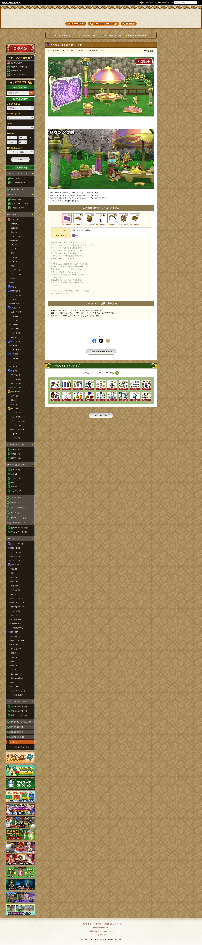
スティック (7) (16, 236)
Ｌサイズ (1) (15, 560)
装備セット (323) (17, 199)
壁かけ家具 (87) (16, 619)
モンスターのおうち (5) (19, 691)
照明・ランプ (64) (17, 640)
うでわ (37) (15, 358)
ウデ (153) (14, 354)
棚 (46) (13, 573)
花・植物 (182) (16, 636)
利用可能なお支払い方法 (137, 35)
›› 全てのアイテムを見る (20, 747)
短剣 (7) (14, 232)
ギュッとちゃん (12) (18, 421)
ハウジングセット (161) (19, 203)
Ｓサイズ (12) (16, 552)
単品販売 (67, 224)
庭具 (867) (14, 632)
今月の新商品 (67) (17, 63)
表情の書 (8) (14, 513)
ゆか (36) (14, 665)
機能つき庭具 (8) (17, 678)
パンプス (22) (16, 383)
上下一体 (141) (16, 312)
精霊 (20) (14, 482)
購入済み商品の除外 (14, 148)
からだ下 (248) (16, 341)
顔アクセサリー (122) (19, 392)
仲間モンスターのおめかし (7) (20, 722)
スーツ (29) (15, 320)
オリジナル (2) (16, 491)
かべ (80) (14, 670)
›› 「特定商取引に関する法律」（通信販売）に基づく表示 (101, 924)
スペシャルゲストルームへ (20, 38)
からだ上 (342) (16, 308)
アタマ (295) (15, 291)
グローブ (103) (16, 362)
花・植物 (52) (16, 623)
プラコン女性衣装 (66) (19, 711)
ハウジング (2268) (13, 539)
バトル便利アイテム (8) (19, 178)
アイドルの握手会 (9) (18, 74)
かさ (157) (14, 408)
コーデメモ (189, 18)
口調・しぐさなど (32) (19, 715)
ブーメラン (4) (16, 274)
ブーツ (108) (15, 375)
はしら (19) (15, 674)
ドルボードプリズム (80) (15, 444)
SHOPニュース (189, 23)
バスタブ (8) (15, 590)
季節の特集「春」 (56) (18, 71)
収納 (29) (14, 569)
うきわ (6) (14, 434)
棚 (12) (13, 653)
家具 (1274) (15, 565)
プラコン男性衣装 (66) (19, 707)
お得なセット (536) (13, 194)
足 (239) (14, 371)
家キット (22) (16, 548)
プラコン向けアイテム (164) (16, 702)
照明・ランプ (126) (18, 602)
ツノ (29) (14, 299)
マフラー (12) (16, 425)
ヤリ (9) (14, 245)
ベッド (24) (15, 577)
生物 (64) (14, 486)
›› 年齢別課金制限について (101, 928)
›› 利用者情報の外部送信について (100, 931)
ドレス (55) (15, 316)
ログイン (20, 48)
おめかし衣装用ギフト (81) (16, 523)
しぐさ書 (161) (15, 497)
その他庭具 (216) (17, 695)
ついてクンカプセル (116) (16, 465)
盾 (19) (13, 287)
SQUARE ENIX (11, 3)
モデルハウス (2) (17, 544)
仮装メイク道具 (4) (17, 189)
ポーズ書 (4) (14, 502)
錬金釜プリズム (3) (17, 732)
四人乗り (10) (16, 458)
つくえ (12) (15, 657)
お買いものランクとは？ (113, 35)
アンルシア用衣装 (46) (19, 532)
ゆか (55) (14, 594)
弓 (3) (13, 278)
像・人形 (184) (16, 649)
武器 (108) (14, 219)
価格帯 (9, 124)
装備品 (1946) (11, 214)
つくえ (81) (15, 581)
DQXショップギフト (17, 742)
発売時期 (10, 134)
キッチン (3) (15, 611)
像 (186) (14, 615)
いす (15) (14, 661)
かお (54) (14, 404)
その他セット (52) (17, 208)
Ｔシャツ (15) (16, 333)
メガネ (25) (15, 396)
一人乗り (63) (16, 450)
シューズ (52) (16, 379)
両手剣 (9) (14, 228)
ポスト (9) (14, 686)
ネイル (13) (15, 366)
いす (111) (14, 586)
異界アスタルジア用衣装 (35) (21, 528)
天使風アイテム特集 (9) (19, 67)
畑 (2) (13, 682)
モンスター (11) (16, 478)
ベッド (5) (14, 644)
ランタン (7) (15, 438)
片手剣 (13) (15, 224)
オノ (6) (14, 249)
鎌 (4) (13, 282)
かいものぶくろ (189, 13)
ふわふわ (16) (16, 413)
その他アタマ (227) (18, 303)
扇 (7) (13, 266)
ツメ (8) (14, 257)
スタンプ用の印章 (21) (18, 507)
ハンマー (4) (15, 270)
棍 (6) (13, 253)
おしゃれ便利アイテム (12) (20, 182)
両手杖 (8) (14, 240)
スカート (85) (16, 350)
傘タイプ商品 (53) (17, 429)
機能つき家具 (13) (17, 607)
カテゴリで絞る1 (13, 104)
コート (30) (15, 329)
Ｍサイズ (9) (15, 556)
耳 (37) (13, 400)
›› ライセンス (101, 935)
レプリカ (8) (15, 470)
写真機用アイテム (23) (18, 518)
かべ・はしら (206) (18, 598)
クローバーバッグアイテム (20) (17, 173)
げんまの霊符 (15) (16, 727)
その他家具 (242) (17, 628)
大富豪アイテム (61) (17, 737)
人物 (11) (14, 474)
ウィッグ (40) (16, 295)
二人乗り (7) (15, 454)
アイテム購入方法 (63, 35)
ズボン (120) (15, 345)
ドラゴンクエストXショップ (101, 14)
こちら (90, 316)
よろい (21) (15, 324)
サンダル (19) (16, 387)
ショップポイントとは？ (90, 35)
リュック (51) (16, 417)
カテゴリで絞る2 (13, 114)
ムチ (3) (14, 261)
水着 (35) (14, 337)
